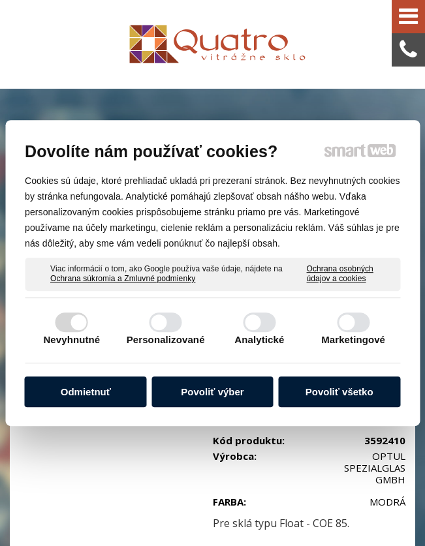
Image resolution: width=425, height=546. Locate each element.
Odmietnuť (86, 391)
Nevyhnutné (71, 339)
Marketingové (353, 339)
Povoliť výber (212, 391)
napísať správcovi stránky (289, 502)
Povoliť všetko (339, 391)
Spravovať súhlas (280, 514)
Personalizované (166, 339)
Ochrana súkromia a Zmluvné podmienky (122, 278)
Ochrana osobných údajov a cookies (340, 274)
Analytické (259, 339)
